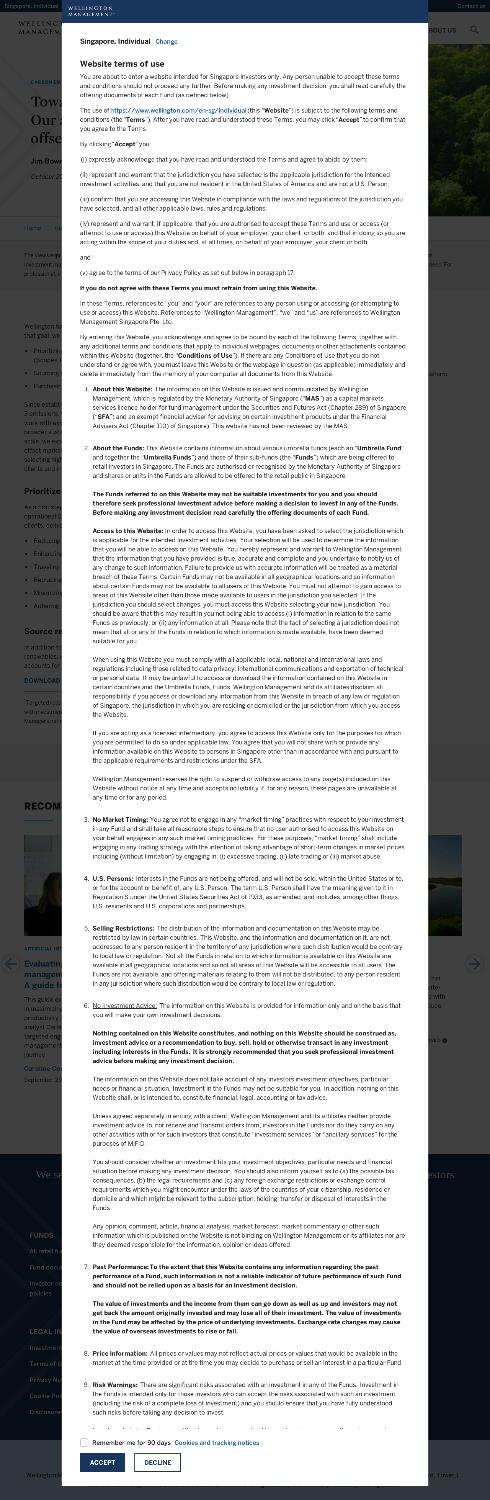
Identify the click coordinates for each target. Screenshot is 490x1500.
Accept (102, 1462)
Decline (157, 1462)
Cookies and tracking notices (217, 1442)
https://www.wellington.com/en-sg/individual (178, 110)
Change (166, 41)
